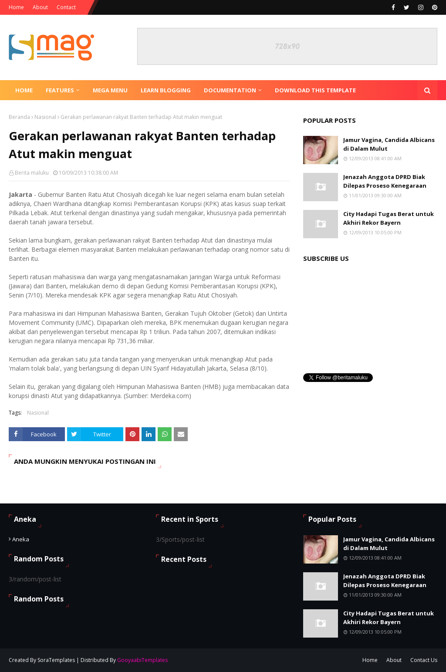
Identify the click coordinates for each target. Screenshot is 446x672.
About (40, 7)
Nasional (45, 117)
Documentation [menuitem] (230, 90)
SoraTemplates (56, 660)
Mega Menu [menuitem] (110, 90)
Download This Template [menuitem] (315, 90)
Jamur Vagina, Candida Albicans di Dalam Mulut (389, 144)
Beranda (19, 117)
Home (16, 7)
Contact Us (423, 660)
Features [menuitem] (60, 90)
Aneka (20, 539)
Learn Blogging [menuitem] (166, 90)
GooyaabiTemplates (142, 660)
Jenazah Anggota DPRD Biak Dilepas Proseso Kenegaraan (384, 181)
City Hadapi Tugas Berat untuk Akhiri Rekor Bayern (388, 218)
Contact (66, 7)
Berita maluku (32, 172)
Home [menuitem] (24, 90)
